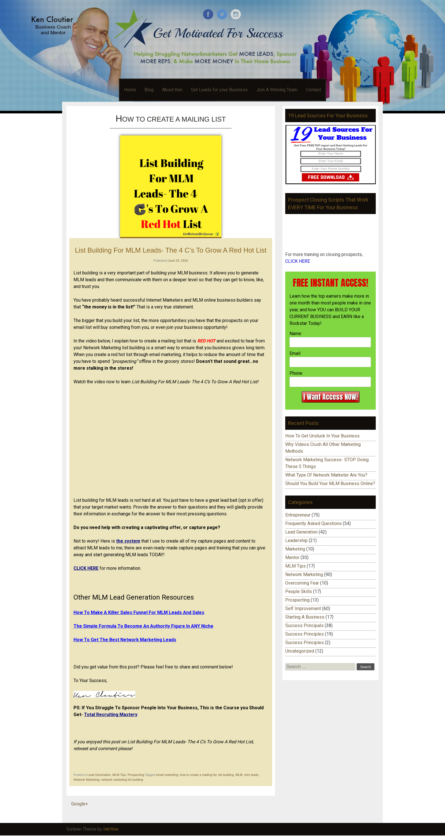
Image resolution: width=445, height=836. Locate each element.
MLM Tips (119, 774)
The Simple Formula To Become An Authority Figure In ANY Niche (143, 626)
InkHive (110, 829)
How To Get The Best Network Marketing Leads (125, 639)
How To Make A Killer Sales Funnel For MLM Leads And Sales (139, 612)
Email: (295, 353)
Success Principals (304, 625)
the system (128, 541)
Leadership (296, 540)
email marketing (167, 774)
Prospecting (136, 774)
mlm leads (251, 774)
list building (226, 774)
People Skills (298, 591)
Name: (295, 333)
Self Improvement (303, 608)
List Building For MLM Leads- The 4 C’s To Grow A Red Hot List (170, 250)
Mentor (292, 557)
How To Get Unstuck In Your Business (322, 436)
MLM (239, 774)
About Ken (172, 89)
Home (130, 89)
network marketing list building (122, 779)
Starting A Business (304, 617)
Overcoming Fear (302, 583)
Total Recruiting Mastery (110, 714)
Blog (149, 89)
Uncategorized (299, 651)
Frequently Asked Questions (313, 523)
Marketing (295, 549)
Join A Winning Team (276, 89)
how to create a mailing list (198, 774)
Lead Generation (99, 774)
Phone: (296, 373)
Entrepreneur (297, 515)
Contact (313, 89)
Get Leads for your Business (219, 89)
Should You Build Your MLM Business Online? (330, 483)
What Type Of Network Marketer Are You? (326, 475)
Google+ (79, 804)
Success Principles (304, 634)
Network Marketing (87, 779)
